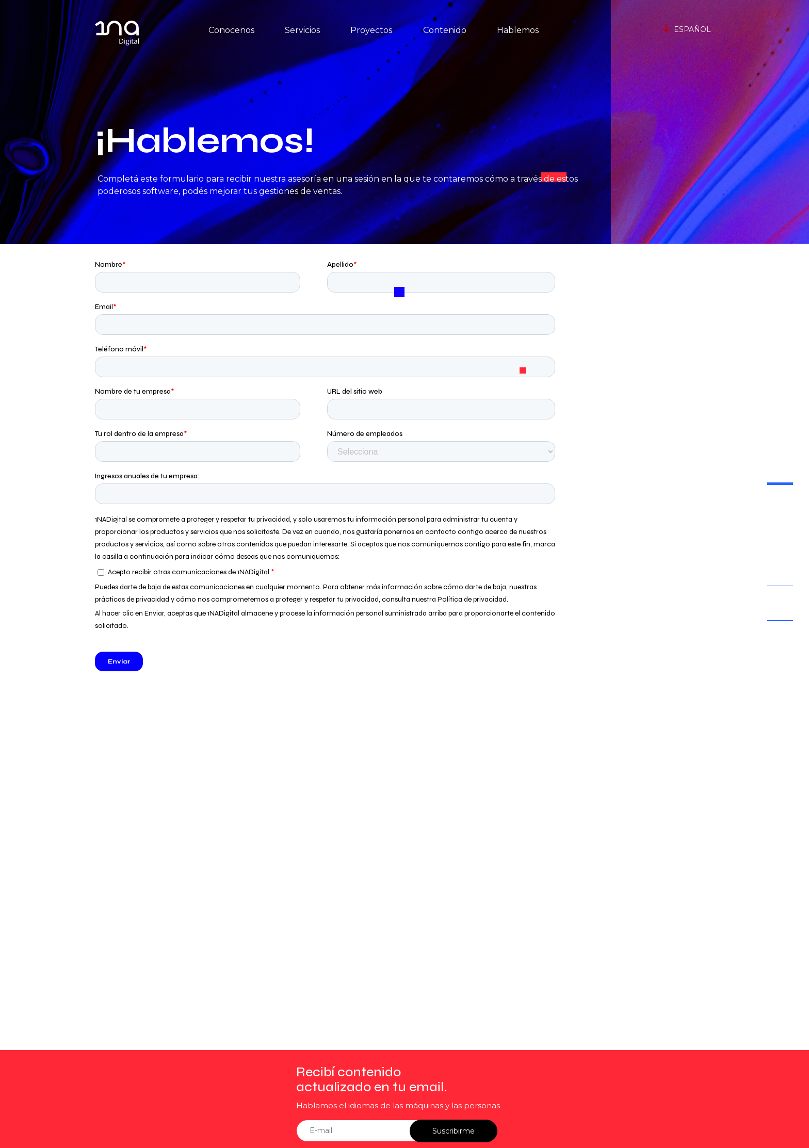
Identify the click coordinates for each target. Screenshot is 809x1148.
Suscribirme (453, 1131)
